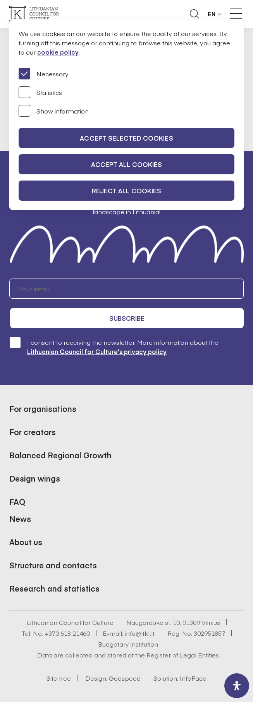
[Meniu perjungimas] (236, 13)
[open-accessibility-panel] (236, 685)
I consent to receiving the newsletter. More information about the (114, 346)
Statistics (40, 92)
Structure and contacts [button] (53, 565)
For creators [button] (32, 432)
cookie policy (58, 52)
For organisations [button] (42, 408)
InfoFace (193, 678)
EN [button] (212, 14)
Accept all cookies (126, 164)
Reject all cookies (127, 190)
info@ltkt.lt (140, 633)
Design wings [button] (34, 478)
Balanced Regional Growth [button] (60, 455)
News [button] (20, 518)
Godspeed (125, 678)
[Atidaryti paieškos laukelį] (194, 14)
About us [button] (25, 542)
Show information (54, 110)
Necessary (44, 73)
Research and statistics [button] (54, 588)
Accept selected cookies (126, 138)
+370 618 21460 (67, 633)
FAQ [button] (17, 501)
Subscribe (127, 318)
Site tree (58, 678)
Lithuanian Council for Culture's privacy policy (97, 351)
